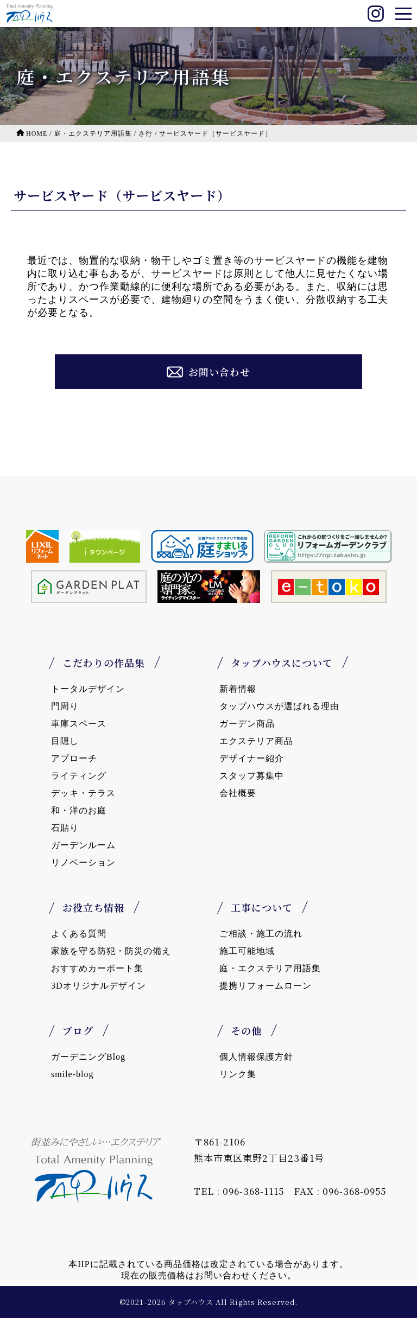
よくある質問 (78, 933)
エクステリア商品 (256, 741)
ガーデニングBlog (88, 1056)
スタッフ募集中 (251, 775)
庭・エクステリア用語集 (270, 968)
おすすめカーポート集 (97, 968)
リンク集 (237, 1074)
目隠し (65, 741)
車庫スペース (78, 723)
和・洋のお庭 (78, 810)
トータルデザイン (88, 688)
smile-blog (72, 1074)
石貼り (65, 827)
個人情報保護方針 (256, 1056)
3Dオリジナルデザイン (98, 985)
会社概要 (237, 793)
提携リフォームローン (265, 985)
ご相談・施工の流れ (260, 933)
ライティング (78, 775)
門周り (65, 706)
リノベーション (83, 862)
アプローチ (74, 758)
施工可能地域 (247, 951)
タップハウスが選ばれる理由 (279, 706)
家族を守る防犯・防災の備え (111, 951)
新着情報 (237, 688)
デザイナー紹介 (251, 758)
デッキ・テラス (83, 793)
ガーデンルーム (83, 845)
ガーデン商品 (247, 723)
